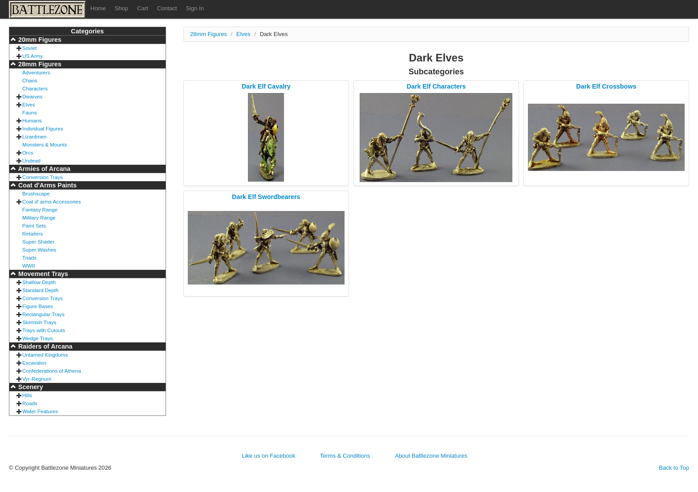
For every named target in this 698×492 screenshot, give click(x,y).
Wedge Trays (37, 338)
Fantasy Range (39, 209)
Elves (28, 104)
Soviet (29, 48)
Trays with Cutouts (43, 330)
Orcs (27, 152)
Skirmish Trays (39, 322)
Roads (29, 403)
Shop (121, 8)
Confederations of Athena (51, 371)
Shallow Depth (39, 282)
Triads (29, 257)
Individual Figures (42, 128)
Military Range (39, 217)
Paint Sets (34, 225)
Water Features (40, 411)
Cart (142, 8)
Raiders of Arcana (44, 346)
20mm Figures (38, 39)
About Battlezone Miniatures (431, 455)
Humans (32, 120)
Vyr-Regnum (36, 379)
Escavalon (34, 363)
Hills (27, 395)
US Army (32, 56)
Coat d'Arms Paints (46, 185)
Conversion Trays (42, 177)
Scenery (29, 386)
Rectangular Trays (43, 314)
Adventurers (36, 72)
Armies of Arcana (43, 168)
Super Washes (39, 249)
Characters (35, 88)
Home (98, 8)
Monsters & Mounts (44, 144)
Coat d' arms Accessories (51, 201)
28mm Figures (38, 64)
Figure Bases (37, 306)
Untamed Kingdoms (45, 355)
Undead (31, 160)
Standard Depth (40, 290)
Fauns (29, 112)
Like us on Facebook (268, 455)
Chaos (29, 80)
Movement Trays (42, 273)
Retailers (32, 233)
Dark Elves (274, 34)
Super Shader (38, 241)
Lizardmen (34, 136)
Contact (167, 8)
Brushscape (36, 193)
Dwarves (32, 96)
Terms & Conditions (345, 455)
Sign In (194, 8)
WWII (28, 265)
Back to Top (674, 467)
